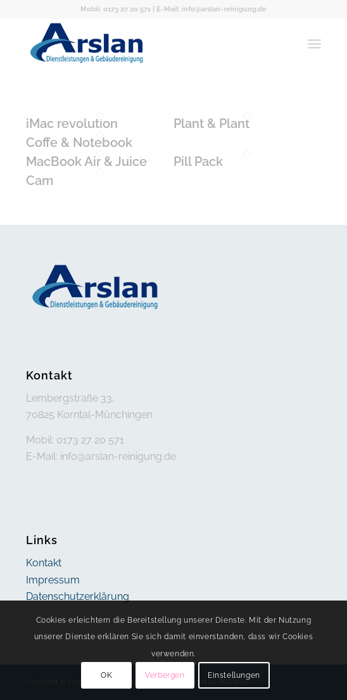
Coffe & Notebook (79, 142)
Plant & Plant (211, 123)
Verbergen (164, 675)
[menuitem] (314, 44)
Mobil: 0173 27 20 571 (115, 9)
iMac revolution (72, 123)
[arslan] (144, 43)
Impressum (53, 580)
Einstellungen (234, 675)
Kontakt (43, 563)
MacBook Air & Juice (86, 161)
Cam (40, 180)
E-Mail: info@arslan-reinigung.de (211, 9)
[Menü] (314, 44)
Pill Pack (198, 161)
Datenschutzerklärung (77, 596)
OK (106, 675)
